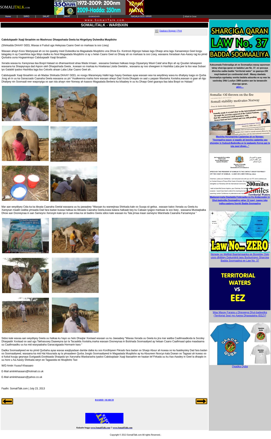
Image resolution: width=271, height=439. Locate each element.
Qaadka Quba (239, 365)
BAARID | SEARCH (104, 400)
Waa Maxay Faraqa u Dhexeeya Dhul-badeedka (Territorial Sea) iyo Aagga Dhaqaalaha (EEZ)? (240, 314)
